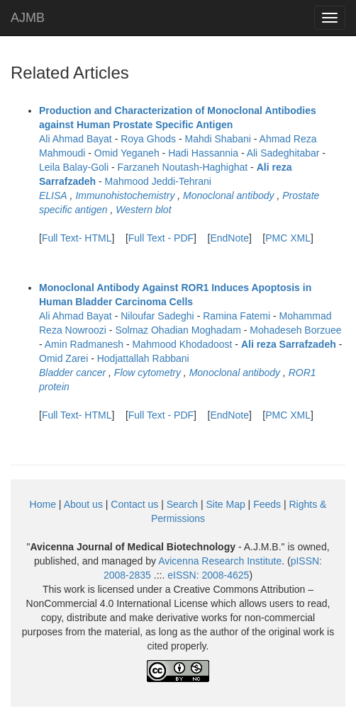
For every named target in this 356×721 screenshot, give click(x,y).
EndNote (229, 238)
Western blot (143, 209)
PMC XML (288, 238)
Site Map (225, 504)
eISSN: (208, 575)
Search (182, 504)
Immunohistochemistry (124, 195)
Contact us (134, 504)
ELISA (53, 195)
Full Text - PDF (161, 238)
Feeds (267, 504)
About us (83, 504)
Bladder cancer (72, 372)
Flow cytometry (147, 372)
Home (43, 504)
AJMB (28, 18)
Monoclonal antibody (228, 195)
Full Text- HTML (77, 238)
